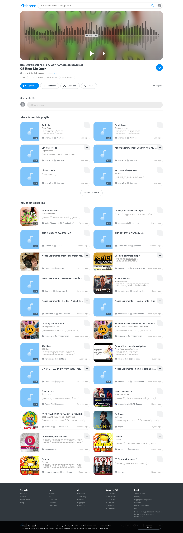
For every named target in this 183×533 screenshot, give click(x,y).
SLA (135, 509)
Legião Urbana (49, 154)
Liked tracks (134, 359)
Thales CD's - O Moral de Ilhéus (136, 443)
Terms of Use (139, 494)
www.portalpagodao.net (126, 260)
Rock (60, 154)
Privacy (137, 497)
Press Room (25, 500)
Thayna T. (47, 268)
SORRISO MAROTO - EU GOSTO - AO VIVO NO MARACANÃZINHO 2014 (64, 441)
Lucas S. (46, 427)
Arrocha (120, 285)
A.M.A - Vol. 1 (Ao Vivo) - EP (53, 353)
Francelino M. (121, 291)
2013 (75, 398)
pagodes (134, 223)
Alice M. (119, 472)
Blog (22, 503)
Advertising (81, 497)
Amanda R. (120, 359)
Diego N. (119, 427)
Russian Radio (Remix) (134, 177)
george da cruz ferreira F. (50, 472)
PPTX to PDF (111, 497)
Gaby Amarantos (134, 132)
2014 (79, 441)
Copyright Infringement (143, 500)
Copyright (81, 503)
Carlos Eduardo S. (50, 223)
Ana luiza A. (48, 314)
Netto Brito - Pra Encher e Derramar (138, 285)
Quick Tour (53, 500)
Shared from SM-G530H (61, 291)
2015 (152, 398)
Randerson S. (121, 268)
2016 (155, 421)
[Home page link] (28, 5)
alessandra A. (121, 404)
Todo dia (60, 132)
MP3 (23, 77)
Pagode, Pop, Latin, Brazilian (127, 421)
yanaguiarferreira (50, 449)
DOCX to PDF (111, 500)
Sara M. (46, 291)
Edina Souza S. (122, 246)
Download (39, 73)
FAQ (50, 497)
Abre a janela (48, 175)
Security (137, 503)
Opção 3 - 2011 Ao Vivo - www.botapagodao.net (136, 215)
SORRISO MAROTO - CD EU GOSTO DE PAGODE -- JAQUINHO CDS (54, 330)
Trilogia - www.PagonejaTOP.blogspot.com (137, 398)
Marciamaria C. (49, 359)
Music (62, 359)
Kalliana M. (47, 336)
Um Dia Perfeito (70, 154)
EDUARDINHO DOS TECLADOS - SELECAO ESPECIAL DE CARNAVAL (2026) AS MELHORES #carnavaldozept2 (54, 421)
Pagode (40, 77)
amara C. (25, 73)
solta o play (121, 353)
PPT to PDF (110, 506)
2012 (149, 463)
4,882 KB (31, 77)
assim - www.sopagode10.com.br (68, 77)
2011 (151, 215)
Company (81, 494)
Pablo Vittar (48, 132)
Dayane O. (120, 449)
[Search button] (152, 6)
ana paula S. (121, 223)
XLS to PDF (110, 503)
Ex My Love (121, 132)
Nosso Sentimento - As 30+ (138, 268)
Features (52, 503)
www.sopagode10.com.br (61, 217)
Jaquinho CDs (73, 330)
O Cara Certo (145, 421)
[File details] (29, 131)
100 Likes (69, 353)
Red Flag (120, 177)
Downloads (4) (67, 223)
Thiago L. (47, 246)
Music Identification (141, 506)
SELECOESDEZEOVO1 (75, 421)
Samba (119, 215)
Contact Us (53, 506)
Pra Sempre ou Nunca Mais (61, 398)
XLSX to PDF (110, 509)
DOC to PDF (110, 494)
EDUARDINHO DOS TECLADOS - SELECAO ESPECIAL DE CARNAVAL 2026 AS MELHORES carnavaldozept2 (61, 427)
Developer (81, 506)
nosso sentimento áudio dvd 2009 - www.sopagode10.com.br (53, 77)
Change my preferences (100, 528)
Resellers (80, 500)
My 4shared (136, 404)
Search (23, 497)
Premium (24, 494)
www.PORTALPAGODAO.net (135, 463)
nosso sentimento (64, 314)
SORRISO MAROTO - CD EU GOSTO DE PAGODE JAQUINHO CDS (63, 336)
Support (52, 494)
